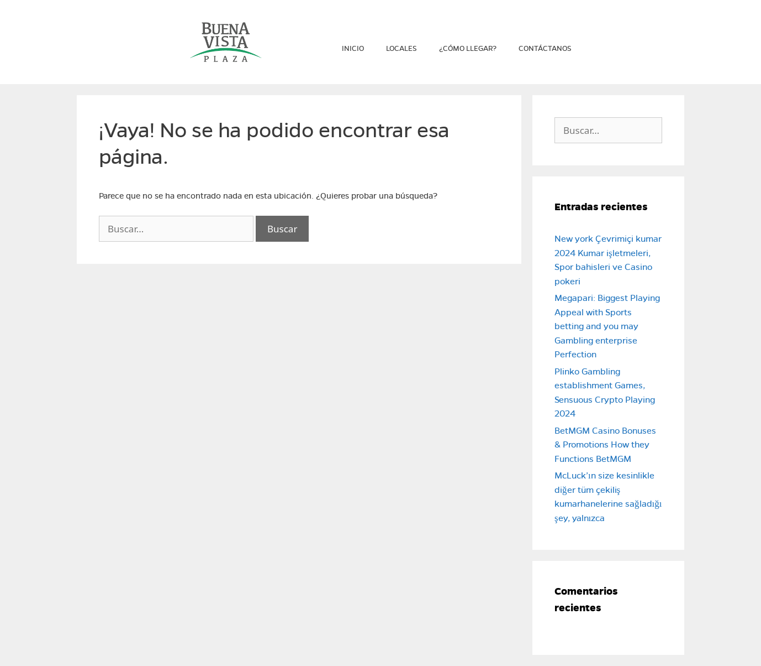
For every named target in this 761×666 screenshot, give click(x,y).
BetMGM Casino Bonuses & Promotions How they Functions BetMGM (605, 444)
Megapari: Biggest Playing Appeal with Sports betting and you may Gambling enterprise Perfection (607, 326)
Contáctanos (545, 48)
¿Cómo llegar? (467, 48)
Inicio (353, 48)
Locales (401, 48)
